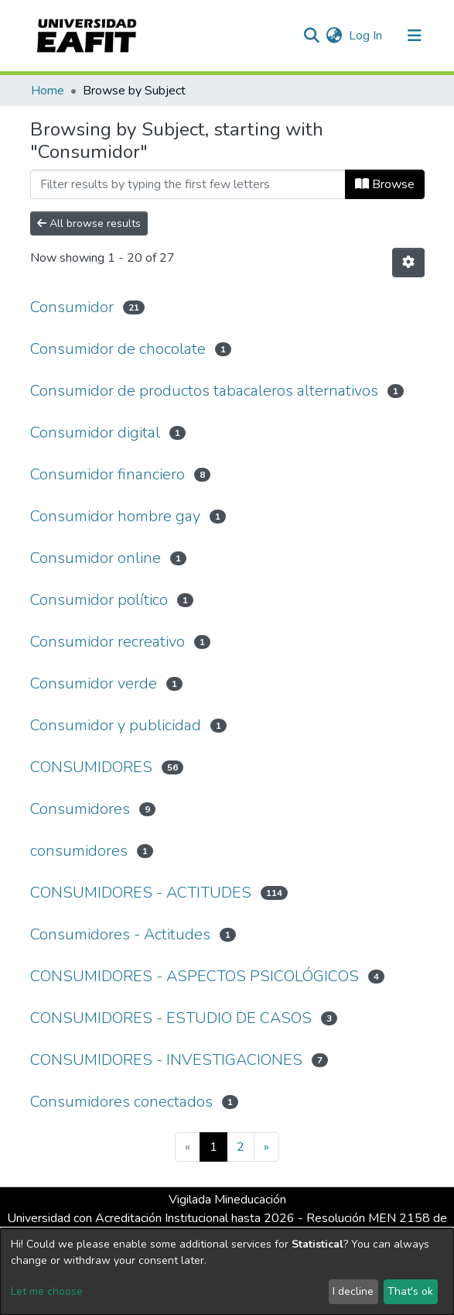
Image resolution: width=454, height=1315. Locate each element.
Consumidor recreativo (107, 641)
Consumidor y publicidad (115, 725)
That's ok (410, 1291)
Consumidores (80, 808)
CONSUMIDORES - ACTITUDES (140, 892)
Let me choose (47, 1291)
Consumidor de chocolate (118, 348)
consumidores (79, 850)
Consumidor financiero (107, 474)
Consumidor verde (93, 683)
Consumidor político (99, 599)
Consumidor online (95, 558)
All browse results (89, 223)
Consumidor (72, 307)
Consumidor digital (95, 432)
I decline (353, 1291)
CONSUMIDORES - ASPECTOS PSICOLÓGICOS (194, 976)
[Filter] (188, 184)
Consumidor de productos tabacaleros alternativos (204, 390)
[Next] (266, 1147)
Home (47, 90)
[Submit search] (312, 35)
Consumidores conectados (121, 1101)
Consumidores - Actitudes (120, 934)
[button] (334, 35)
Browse (385, 184)
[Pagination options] (408, 262)
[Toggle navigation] (414, 35)
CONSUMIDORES (91, 767)
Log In (366, 35)
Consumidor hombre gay (115, 516)
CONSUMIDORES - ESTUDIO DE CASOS (171, 1018)
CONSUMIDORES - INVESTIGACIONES (166, 1059)
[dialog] (227, 1271)
